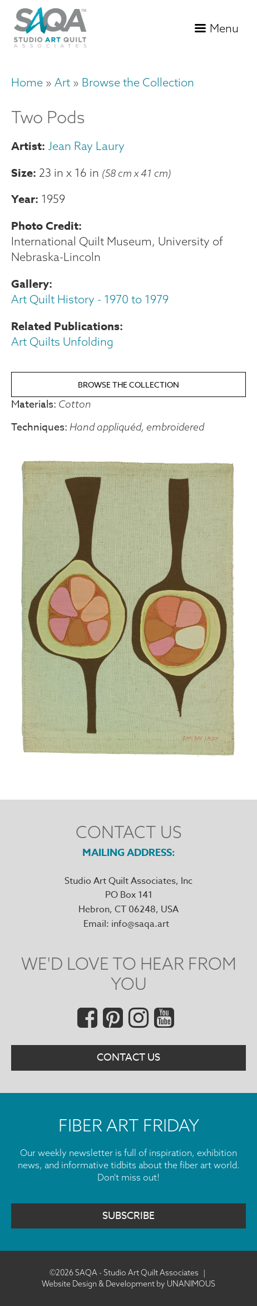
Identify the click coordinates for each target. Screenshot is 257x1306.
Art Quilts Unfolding (62, 342)
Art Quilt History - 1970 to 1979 (90, 299)
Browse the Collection (138, 82)
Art (62, 82)
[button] (128, 757)
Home (27, 82)
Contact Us (128, 1057)
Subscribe (128, 1215)
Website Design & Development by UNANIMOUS (128, 1284)
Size (22, 172)
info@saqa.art (140, 924)
